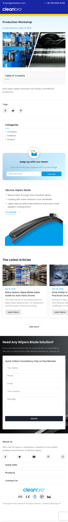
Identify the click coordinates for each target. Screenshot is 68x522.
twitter (12, 110)
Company (12, 131)
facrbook (4, 456)
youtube (33, 456)
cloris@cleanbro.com (15, 3)
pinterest (20, 110)
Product (11, 139)
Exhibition (11, 135)
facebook (4, 110)
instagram (62, 456)
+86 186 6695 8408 (55, 3)
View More (34, 326)
